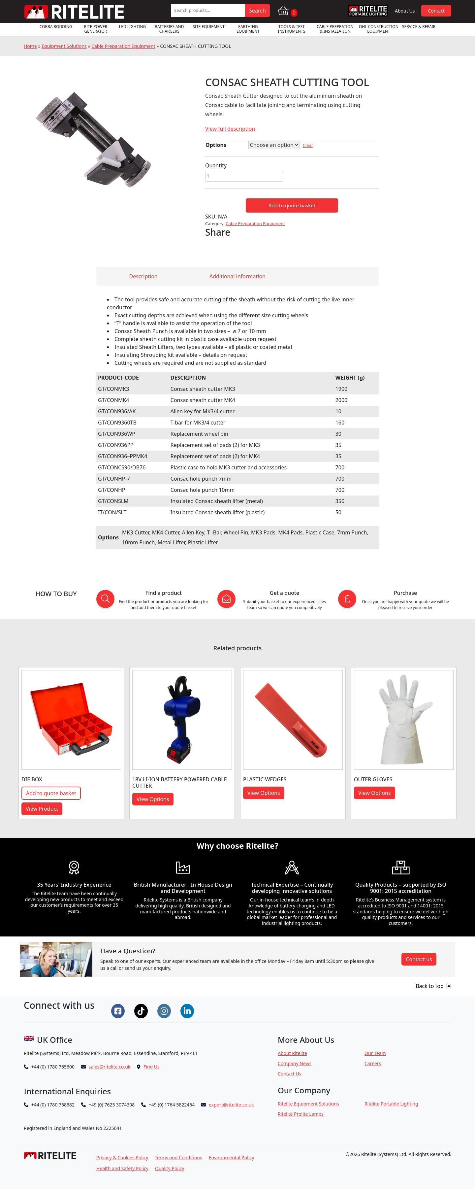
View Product (42, 808)
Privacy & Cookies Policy (122, 1157)
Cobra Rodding (56, 26)
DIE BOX (31, 779)
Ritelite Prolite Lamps (301, 1114)
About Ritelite (292, 1053)
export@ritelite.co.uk (231, 1105)
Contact (436, 11)
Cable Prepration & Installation (335, 29)
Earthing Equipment (248, 29)
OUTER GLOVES (373, 779)
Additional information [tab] (237, 276)
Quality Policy (169, 1168)
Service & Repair (418, 26)
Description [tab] (143, 276)
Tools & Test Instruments (291, 29)
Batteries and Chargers (169, 29)
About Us (405, 11)
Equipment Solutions (64, 46)
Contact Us (289, 1073)
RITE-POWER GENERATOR (96, 29)
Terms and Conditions (178, 1157)
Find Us (151, 1067)
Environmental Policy (231, 1157)
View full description (230, 128)
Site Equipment (209, 26)
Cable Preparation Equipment (123, 46)
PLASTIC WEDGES (265, 779)
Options (216, 145)
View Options (153, 799)
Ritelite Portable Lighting (391, 1104)
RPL (368, 11)
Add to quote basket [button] (51, 793)
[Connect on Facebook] (118, 1010)
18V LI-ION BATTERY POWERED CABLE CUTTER (179, 782)
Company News (294, 1063)
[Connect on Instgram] (164, 1010)
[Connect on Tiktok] (141, 1010)
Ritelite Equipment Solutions (308, 1104)
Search (257, 10)
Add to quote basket (292, 205)
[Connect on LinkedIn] (188, 1010)
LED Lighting (132, 26)
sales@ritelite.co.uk (110, 1067)
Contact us (419, 959)
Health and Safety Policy (122, 1168)
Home (30, 46)
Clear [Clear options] (308, 145)
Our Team (375, 1053)
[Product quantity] (244, 176)
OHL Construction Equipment (378, 29)
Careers (372, 1063)
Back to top (433, 986)
